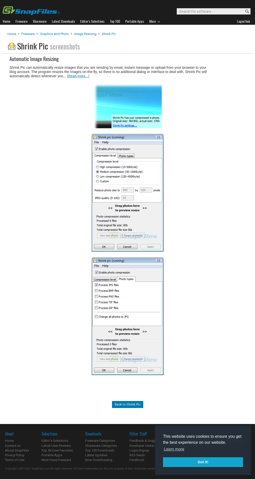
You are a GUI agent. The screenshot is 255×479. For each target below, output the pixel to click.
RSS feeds (137, 455)
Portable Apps (52, 455)
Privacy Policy (14, 455)
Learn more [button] (174, 449)
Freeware (28, 34)
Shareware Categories (101, 446)
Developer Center (142, 446)
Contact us (12, 446)
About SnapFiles (17, 450)
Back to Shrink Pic (127, 404)
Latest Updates (96, 455)
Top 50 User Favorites (57, 450)
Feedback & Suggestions (148, 440)
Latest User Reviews (56, 446)
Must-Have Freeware (56, 460)
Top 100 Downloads (99, 450)
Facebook (137, 460)
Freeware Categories (100, 440)
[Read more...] (78, 76)
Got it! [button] (203, 462)
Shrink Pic (109, 34)
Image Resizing (85, 34)
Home (12, 34)
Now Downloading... (99, 460)
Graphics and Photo (54, 34)
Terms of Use (14, 460)
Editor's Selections (55, 440)
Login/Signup (139, 450)
